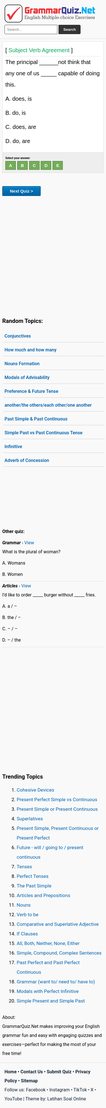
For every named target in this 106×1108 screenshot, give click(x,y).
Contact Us (32, 1071)
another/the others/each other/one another (48, 405)
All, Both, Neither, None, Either (48, 943)
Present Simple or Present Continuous (57, 809)
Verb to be (27, 914)
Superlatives (30, 818)
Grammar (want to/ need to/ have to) (56, 981)
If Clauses (27, 934)
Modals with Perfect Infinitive (48, 991)
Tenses (24, 866)
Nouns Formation (22, 363)
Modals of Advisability (27, 377)
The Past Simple (34, 886)
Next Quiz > (21, 191)
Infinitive (13, 446)
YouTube (13, 1099)
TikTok (80, 1089)
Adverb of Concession (27, 460)
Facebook (36, 1089)
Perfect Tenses (33, 876)
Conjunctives (18, 336)
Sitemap (29, 1080)
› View (28, 542)
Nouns (24, 905)
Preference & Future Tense (31, 391)
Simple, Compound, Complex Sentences (59, 953)
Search (69, 29)
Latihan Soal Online (66, 1099)
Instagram (59, 1089)
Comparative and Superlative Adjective (58, 924)
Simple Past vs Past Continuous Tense (44, 432)
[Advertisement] (53, 256)
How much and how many (31, 350)
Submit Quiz (59, 1071)
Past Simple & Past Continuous (36, 419)
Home (11, 1071)
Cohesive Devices (35, 790)
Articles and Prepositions (43, 895)
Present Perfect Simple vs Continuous (57, 799)
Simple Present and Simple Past (51, 1001)
